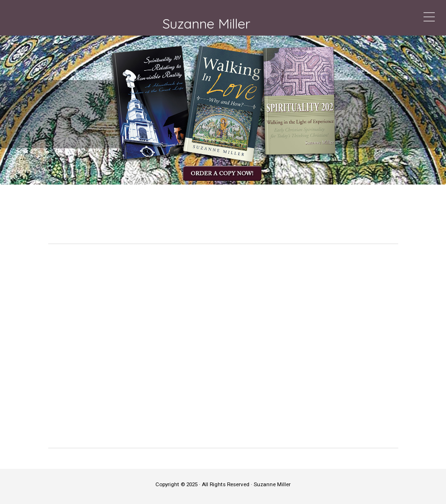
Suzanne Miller (206, 23)
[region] (223, 110)
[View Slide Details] (223, 110)
